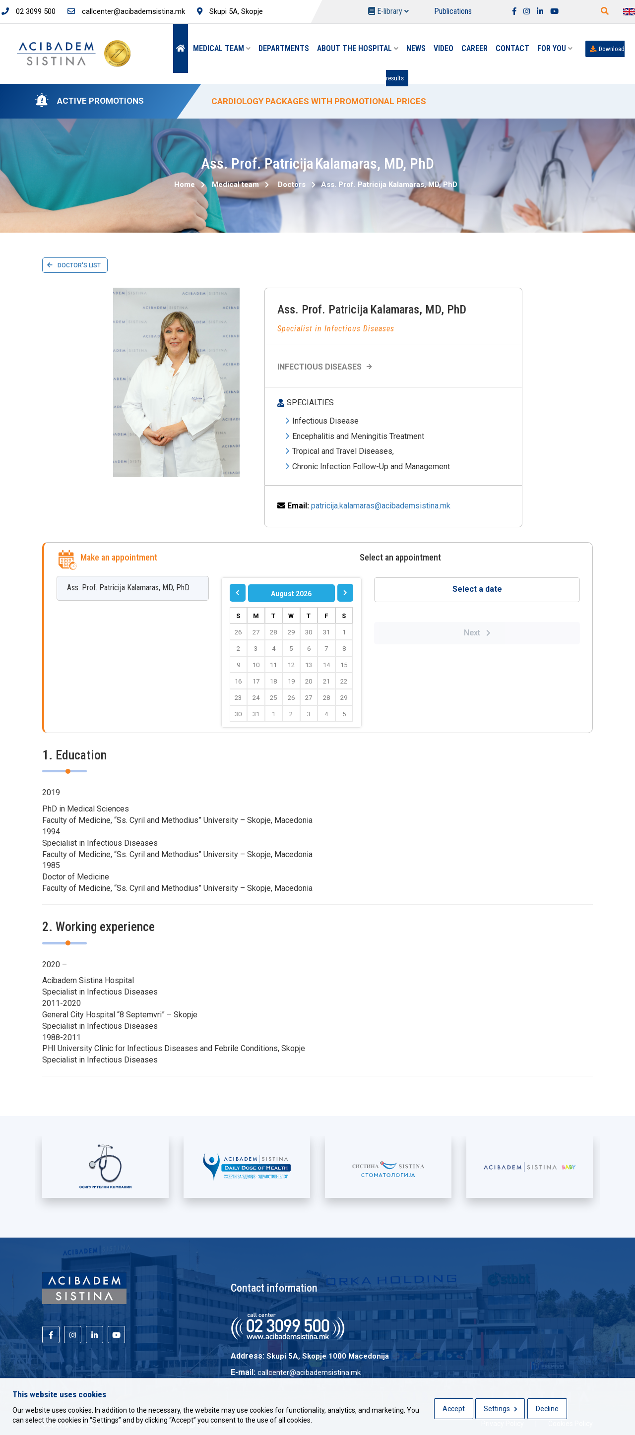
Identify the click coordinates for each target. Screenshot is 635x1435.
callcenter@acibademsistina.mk (126, 11)
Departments (283, 48)
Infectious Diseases (326, 367)
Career (474, 48)
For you (554, 48)
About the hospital (357, 48)
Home (184, 184)
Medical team (222, 48)
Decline (547, 1409)
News (416, 48)
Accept (454, 1409)
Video (443, 48)
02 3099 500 (28, 11)
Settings (500, 1409)
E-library (388, 11)
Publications (453, 11)
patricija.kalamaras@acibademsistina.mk (380, 505)
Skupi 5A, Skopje (230, 11)
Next (477, 632)
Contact (512, 48)
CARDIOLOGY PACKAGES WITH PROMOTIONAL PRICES (318, 101)
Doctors (292, 184)
